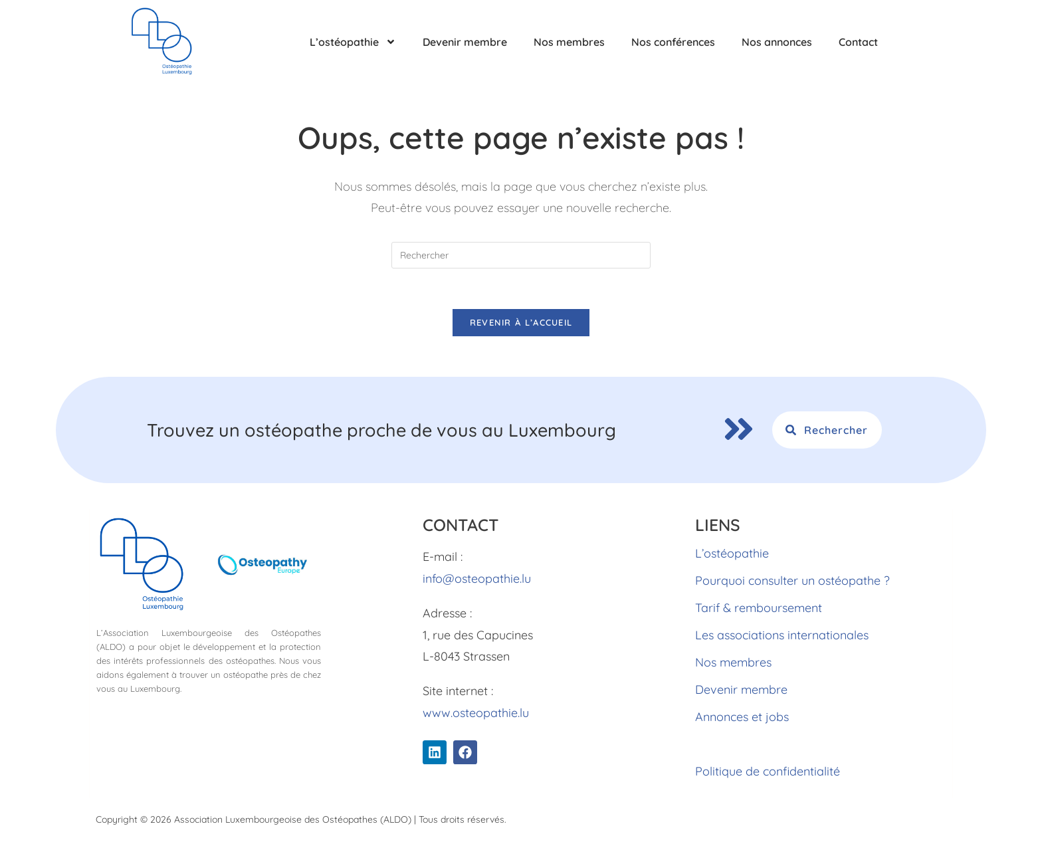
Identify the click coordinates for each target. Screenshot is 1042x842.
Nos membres (569, 42)
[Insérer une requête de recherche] (521, 255)
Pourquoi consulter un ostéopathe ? (792, 580)
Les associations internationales (782, 635)
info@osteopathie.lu (477, 578)
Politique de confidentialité (767, 771)
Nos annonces (777, 42)
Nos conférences (673, 42)
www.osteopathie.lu (476, 712)
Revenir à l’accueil (521, 322)
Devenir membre (465, 42)
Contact (858, 42)
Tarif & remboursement (758, 607)
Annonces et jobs (742, 716)
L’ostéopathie (353, 42)
